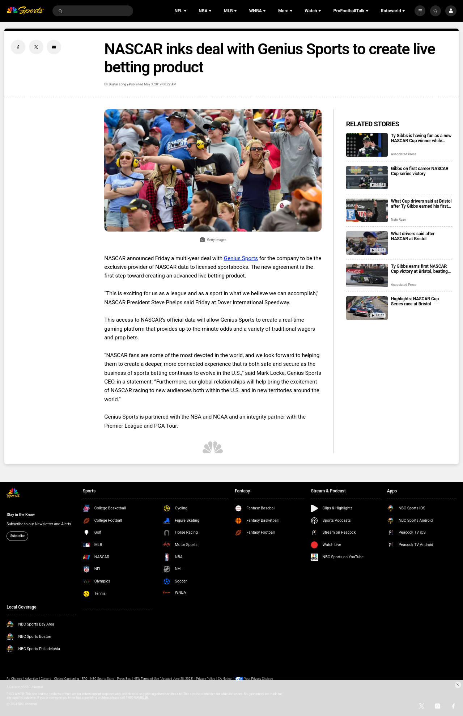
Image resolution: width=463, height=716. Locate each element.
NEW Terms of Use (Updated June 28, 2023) (163, 679)
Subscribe (17, 536)
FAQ (85, 679)
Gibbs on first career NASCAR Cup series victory (420, 171)
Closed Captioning (66, 679)
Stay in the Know (21, 514)
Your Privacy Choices (258, 679)
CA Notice (225, 679)
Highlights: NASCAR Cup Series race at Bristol (415, 301)
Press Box (124, 679)
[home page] (25, 11)
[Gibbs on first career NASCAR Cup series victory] (367, 178)
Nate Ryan (398, 219)
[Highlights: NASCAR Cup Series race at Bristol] (367, 308)
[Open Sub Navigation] (186, 10)
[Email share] (54, 47)
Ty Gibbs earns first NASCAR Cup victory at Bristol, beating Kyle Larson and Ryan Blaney (419, 269)
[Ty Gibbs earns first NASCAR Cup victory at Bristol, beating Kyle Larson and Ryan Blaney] (367, 275)
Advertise (31, 679)
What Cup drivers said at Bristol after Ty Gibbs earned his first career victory (421, 204)
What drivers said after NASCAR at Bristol (413, 236)
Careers (46, 679)
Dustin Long (117, 84)
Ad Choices (14, 679)
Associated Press (403, 154)
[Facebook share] (18, 47)
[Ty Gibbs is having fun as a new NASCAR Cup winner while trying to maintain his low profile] (367, 145)
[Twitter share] (36, 47)
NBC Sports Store (102, 679)
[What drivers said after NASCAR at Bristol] (367, 243)
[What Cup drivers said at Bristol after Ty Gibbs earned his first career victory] (367, 210)
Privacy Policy (205, 679)
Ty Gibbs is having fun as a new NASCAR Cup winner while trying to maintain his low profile (421, 138)
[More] (420, 10)
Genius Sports (241, 258)
